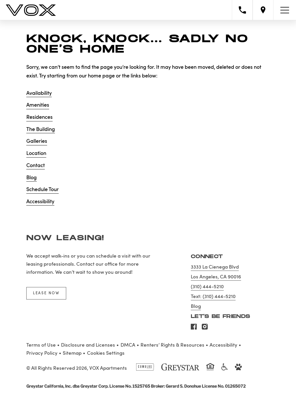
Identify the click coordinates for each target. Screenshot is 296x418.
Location (36, 153)
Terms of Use (41, 345)
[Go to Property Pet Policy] (238, 369)
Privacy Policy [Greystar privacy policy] (42, 353)
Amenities (37, 105)
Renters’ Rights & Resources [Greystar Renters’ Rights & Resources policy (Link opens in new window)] (172, 345)
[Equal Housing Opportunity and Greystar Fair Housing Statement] (210, 370)
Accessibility (40, 201)
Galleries (36, 141)
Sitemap (72, 353)
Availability (39, 93)
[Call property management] (242, 10)
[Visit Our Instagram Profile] (205, 328)
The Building (40, 129)
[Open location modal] (263, 10)
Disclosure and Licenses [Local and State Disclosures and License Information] (88, 345)
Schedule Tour (42, 189)
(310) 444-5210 (207, 286)
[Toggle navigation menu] (284, 10)
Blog (31, 177)
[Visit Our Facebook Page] (194, 328)
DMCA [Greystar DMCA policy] (128, 345)
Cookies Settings (106, 353)
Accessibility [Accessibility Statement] (223, 345)
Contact (35, 165)
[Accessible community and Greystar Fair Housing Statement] (224, 369)
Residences (39, 117)
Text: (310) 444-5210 (213, 296)
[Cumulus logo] (145, 369)
